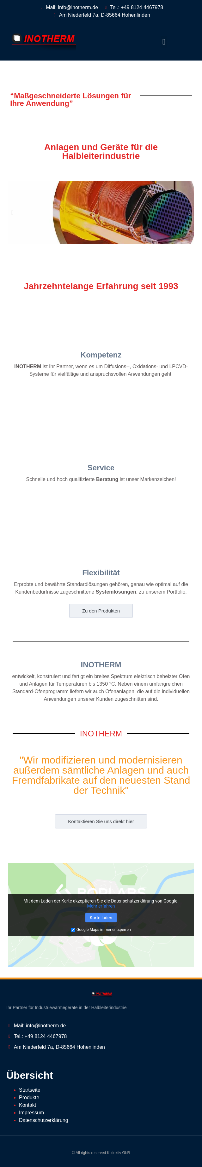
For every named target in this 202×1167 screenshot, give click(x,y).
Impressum (31, 1112)
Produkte (29, 1097)
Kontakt (27, 1105)
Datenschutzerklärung (43, 1120)
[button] (164, 42)
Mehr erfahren (101, 906)
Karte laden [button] (101, 917)
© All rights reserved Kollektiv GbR (101, 1153)
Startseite (29, 1090)
